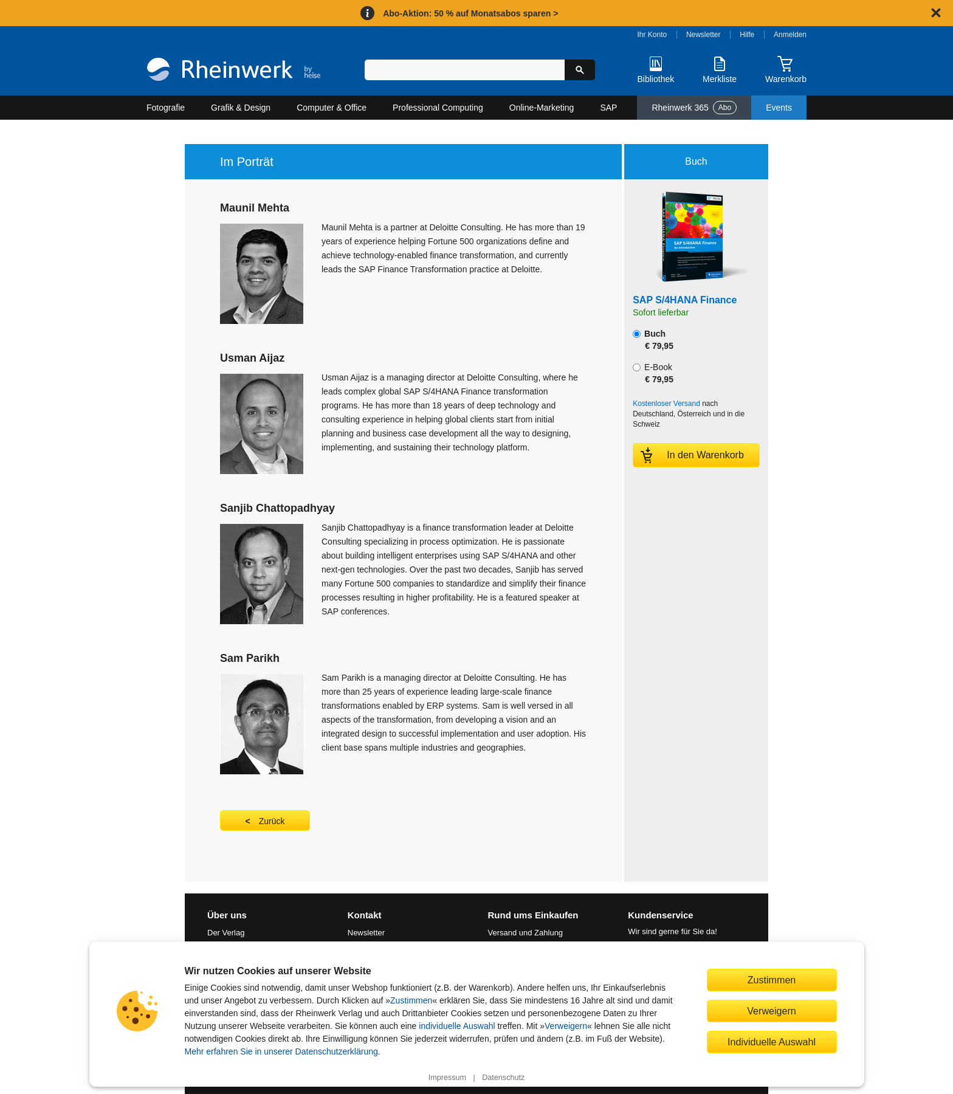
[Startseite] (233, 70)
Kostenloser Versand (666, 403)
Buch (653, 340)
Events (779, 107)
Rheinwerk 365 (694, 107)
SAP (608, 107)
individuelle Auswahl (457, 1026)
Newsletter (703, 34)
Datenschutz (503, 1077)
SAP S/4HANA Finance (685, 300)
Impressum (447, 1077)
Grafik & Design (240, 107)
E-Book (653, 373)
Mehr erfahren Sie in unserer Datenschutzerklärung (281, 1051)
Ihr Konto (652, 34)
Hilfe (747, 34)
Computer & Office (331, 107)
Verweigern (566, 1026)
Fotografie (165, 107)
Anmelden (790, 34)
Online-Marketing (541, 107)
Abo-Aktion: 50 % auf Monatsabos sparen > (470, 13)
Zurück (272, 821)
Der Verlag (225, 932)
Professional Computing (438, 107)
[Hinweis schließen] (935, 12)
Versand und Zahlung (525, 932)
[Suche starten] (580, 70)
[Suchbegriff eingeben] (465, 70)
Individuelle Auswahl (772, 1041)
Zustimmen (411, 1000)
